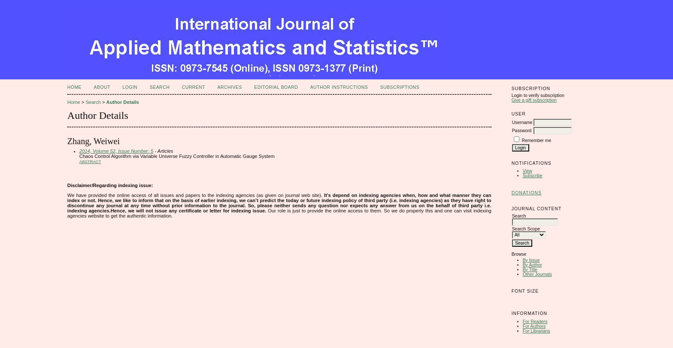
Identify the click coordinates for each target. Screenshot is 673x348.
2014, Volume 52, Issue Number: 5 (116, 151)
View (527, 171)
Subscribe (533, 175)
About (102, 87)
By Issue (531, 260)
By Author (532, 265)
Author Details (122, 102)
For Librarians (536, 331)
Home (74, 87)
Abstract (90, 161)
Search (160, 87)
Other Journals (537, 274)
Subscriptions (400, 87)
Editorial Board (276, 87)
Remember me (537, 140)
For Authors (534, 326)
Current (193, 87)
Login (129, 87)
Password (522, 130)
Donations (527, 193)
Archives (230, 87)
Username (522, 122)
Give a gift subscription (534, 100)
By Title (530, 269)
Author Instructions (339, 87)
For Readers (535, 321)
